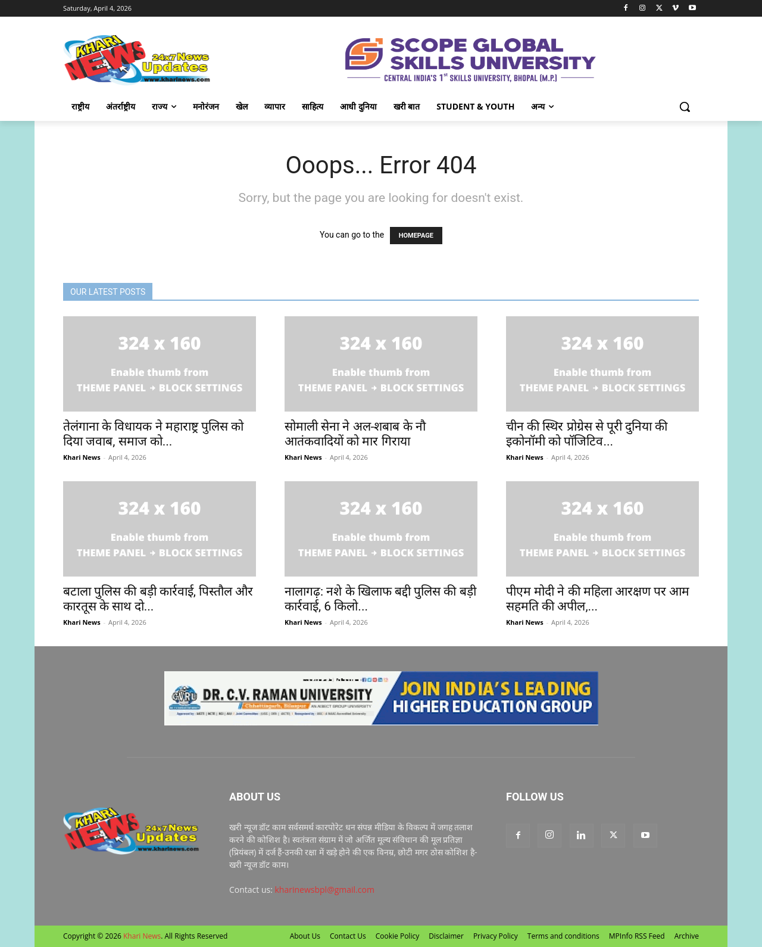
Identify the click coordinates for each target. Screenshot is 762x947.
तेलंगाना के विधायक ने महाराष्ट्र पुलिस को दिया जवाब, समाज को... (153, 433)
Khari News (82, 457)
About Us (305, 936)
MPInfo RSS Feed (637, 936)
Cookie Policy (397, 936)
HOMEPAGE (416, 235)
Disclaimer (446, 936)
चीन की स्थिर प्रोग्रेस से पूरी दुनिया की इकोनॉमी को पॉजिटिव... (586, 433)
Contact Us (348, 936)
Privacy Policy (495, 936)
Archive (686, 936)
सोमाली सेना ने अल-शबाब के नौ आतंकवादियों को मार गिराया (355, 433)
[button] (684, 106)
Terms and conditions (563, 936)
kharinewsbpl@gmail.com (324, 889)
